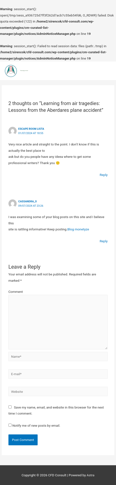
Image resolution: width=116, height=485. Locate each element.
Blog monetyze (78, 229)
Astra (90, 475)
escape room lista (31, 128)
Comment (15, 292)
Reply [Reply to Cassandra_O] (104, 241)
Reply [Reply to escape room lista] (104, 175)
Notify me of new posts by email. (36, 425)
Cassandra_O (27, 201)
